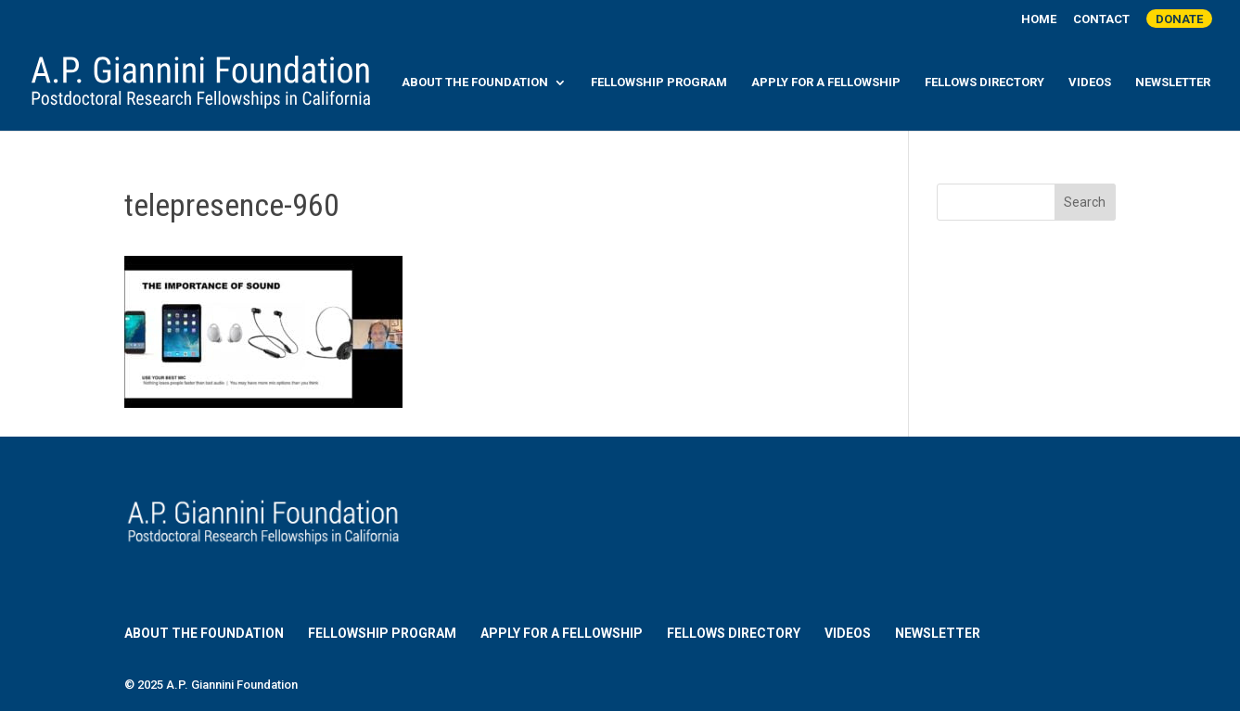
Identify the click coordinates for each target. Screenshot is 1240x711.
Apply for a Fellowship (826, 82)
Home (1038, 19)
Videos (1089, 82)
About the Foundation (475, 82)
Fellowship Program (659, 82)
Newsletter (1172, 82)
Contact (1101, 19)
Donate (1179, 19)
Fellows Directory (984, 82)
